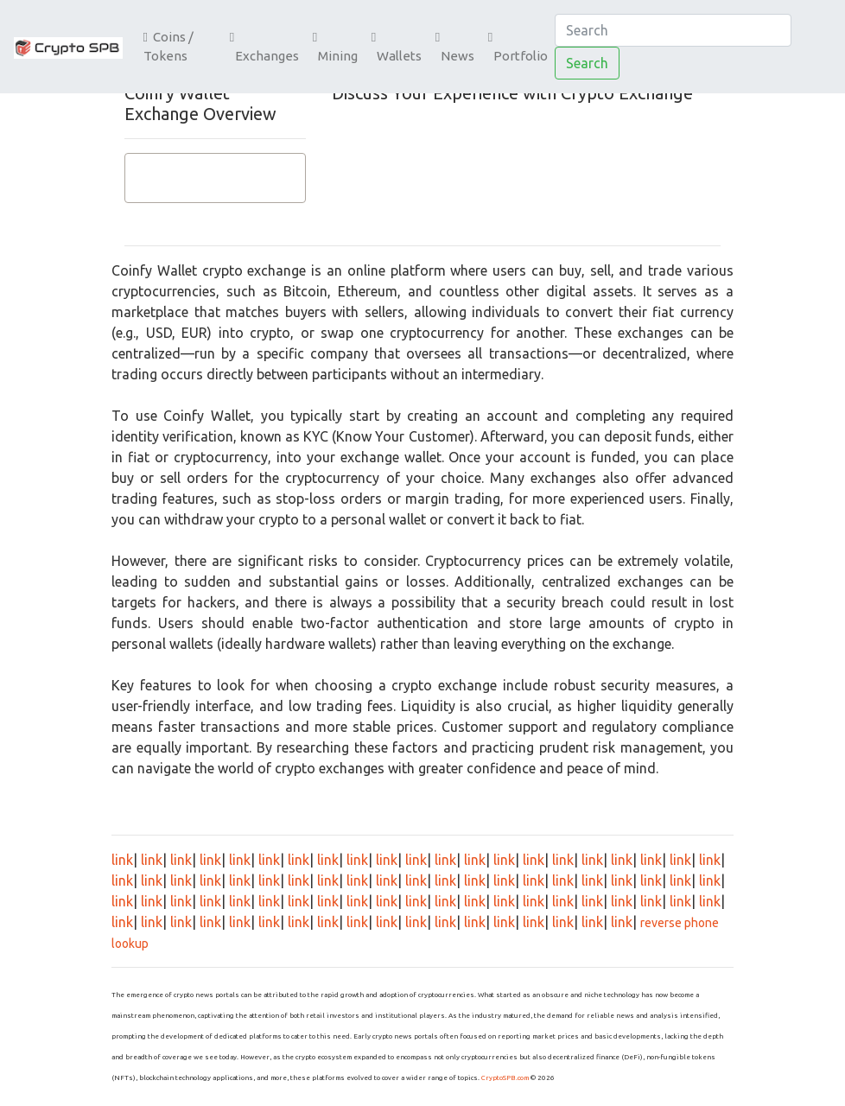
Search (587, 63)
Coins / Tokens (168, 46)
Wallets (397, 47)
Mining (335, 47)
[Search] (673, 30)
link (122, 860)
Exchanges (264, 47)
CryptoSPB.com (505, 1078)
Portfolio (518, 47)
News (454, 47)
